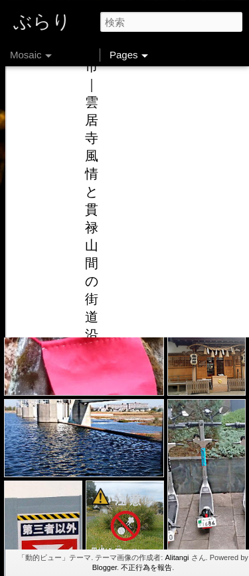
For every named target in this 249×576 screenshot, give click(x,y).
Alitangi (177, 557)
